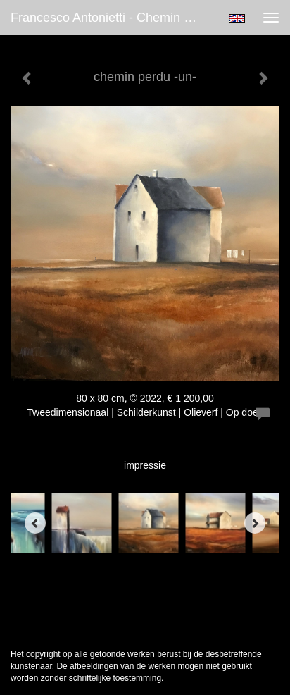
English (237, 18)
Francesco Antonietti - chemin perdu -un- (110, 18)
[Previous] (35, 523)
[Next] (254, 523)
